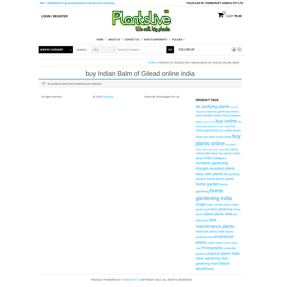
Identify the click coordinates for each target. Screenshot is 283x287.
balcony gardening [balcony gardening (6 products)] (218, 111)
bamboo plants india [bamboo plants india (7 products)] (216, 115)
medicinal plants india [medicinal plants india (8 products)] (210, 231)
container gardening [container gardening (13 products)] (212, 163)
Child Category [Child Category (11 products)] (215, 158)
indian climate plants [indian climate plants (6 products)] (218, 204)
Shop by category (51, 49)
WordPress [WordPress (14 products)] (205, 269)
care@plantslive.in (78, 3)
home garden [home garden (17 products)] (207, 184)
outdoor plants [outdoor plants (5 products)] (215, 243)
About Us (114, 39)
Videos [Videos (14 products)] (223, 263)
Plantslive (107, 96)
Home (100, 39)
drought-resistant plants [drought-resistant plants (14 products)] (215, 168)
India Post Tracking (102, 3)
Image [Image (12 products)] (200, 204)
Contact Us (132, 39)
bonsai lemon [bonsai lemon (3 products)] (209, 122)
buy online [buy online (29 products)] (226, 121)
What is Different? (155, 39)
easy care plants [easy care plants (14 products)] (209, 174)
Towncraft (129, 279)
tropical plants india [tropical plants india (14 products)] (223, 253)
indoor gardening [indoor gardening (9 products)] (220, 209)
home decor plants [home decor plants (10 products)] (220, 179)
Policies (178, 39)
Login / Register (54, 16)
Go (170, 49)
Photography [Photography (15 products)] (212, 248)
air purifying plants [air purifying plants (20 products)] (213, 106)
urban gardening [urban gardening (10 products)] (208, 258)
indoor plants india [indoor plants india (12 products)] (218, 214)
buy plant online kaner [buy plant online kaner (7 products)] (218, 136)
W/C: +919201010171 (52, 3)
